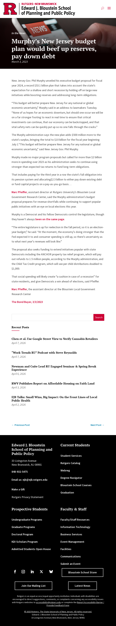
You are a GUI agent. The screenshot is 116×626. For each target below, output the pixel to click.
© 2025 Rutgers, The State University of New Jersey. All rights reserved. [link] (58, 611)
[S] (52, 317)
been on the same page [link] (49, 219)
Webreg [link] (65, 470)
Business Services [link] (71, 534)
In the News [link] (18, 33)
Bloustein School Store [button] (82, 572)
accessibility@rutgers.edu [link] (48, 602)
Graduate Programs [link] (23, 527)
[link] (39, 9)
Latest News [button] (82, 585)
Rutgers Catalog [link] (70, 463)
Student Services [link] (71, 455)
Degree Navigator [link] (71, 478)
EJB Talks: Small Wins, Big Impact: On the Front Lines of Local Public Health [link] (54, 398)
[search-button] (102, 8)
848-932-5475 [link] (20, 471)
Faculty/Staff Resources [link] (75, 519)
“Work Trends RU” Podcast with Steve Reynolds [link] (44, 352)
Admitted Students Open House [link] (31, 549)
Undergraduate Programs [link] (27, 519)
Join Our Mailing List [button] (33, 585)
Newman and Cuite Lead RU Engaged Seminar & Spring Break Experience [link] (54, 368)
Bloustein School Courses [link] (76, 485)
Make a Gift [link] (18, 489)
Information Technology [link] (75, 527)
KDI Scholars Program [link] (25, 541)
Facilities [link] (66, 549)
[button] (109, 9)
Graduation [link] (67, 492)
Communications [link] (71, 556)
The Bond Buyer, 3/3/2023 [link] (27, 302)
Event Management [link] (72, 541)
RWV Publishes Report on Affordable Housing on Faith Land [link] (53, 383)
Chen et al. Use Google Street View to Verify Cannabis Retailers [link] (55, 339)
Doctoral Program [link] (22, 534)
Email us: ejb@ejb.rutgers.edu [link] (29, 479)
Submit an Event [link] (71, 564)
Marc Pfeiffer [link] (19, 192)
